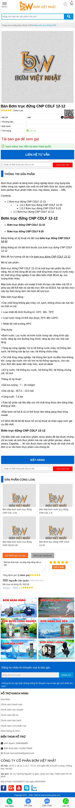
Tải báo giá (67, 117)
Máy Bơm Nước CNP (22, 25)
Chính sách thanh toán (11, 704)
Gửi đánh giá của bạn (15, 555)
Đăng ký (66, 675)
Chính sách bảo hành (11, 720)
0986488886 (22, 743)
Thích (14, 588)
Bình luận (18, 111)
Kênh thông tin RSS (10, 731)
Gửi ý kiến (59, 567)
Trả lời (6, 588)
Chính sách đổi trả (9, 715)
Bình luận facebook (43, 555)
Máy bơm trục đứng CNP (45, 25)
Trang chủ (6, 25)
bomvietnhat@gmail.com (22, 753)
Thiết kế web (39, 795)
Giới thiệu (5, 699)
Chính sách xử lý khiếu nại (13, 726)
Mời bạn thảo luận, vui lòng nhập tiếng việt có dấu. (24, 565)
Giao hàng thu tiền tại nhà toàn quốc (28, 146)
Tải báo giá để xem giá (20, 139)
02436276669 (25, 748)
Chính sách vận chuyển (12, 709)
